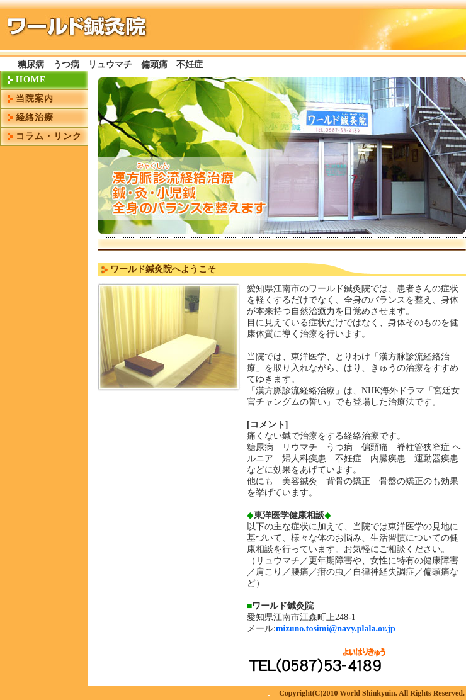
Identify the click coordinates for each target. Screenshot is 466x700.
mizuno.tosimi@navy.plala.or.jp (335, 628)
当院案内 (35, 98)
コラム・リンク (49, 136)
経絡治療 (35, 117)
